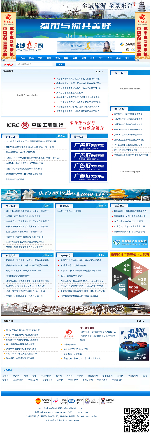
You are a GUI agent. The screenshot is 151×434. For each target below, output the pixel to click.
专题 (40, 58)
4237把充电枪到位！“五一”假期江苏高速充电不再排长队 (31, 141)
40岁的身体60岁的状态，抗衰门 (128, 221)
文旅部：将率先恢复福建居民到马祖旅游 (24, 247)
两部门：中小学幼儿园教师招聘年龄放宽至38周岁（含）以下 (33, 158)
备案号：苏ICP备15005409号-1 (83, 416)
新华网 (59, 376)
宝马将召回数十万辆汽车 (72, 276)
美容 (92, 58)
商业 (31, 58)
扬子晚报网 (107, 376)
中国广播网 (73, 380)
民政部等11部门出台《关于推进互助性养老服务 (27, 260)
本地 (110, 58)
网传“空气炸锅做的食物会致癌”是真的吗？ (25, 168)
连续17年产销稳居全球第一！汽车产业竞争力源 (82, 286)
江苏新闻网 (18, 380)
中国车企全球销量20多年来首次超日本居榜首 (81, 260)
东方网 (60, 380)
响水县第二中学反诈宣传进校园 (20, 358)
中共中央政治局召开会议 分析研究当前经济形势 (78, 97)
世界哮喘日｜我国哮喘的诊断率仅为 (130, 211)
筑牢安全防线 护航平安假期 (125, 150)
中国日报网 (88, 380)
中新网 (80, 376)
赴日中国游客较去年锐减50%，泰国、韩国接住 (27, 211)
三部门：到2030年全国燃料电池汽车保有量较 (81, 270)
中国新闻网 (133, 376)
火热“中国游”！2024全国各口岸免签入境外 (25, 242)
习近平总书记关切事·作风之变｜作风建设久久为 (78, 106)
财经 (49, 58)
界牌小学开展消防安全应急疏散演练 (22, 335)
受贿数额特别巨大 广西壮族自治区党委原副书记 (27, 265)
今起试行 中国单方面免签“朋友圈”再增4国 (25, 237)
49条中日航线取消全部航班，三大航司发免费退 (27, 221)
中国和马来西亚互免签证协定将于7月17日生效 (27, 226)
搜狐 (34, 376)
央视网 (120, 376)
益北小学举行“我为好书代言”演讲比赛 (23, 330)
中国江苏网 (33, 380)
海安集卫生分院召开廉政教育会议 (128, 114)
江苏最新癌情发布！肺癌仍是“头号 (129, 231)
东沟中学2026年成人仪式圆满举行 (21, 353)
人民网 (69, 376)
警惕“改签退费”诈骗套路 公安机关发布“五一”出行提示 (30, 147)
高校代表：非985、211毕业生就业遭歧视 (82, 358)
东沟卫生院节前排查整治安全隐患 (128, 119)
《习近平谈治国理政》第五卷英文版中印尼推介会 (78, 102)
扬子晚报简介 (87, 328)
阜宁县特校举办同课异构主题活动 (21, 344)
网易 (26, 376)
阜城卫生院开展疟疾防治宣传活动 (128, 124)
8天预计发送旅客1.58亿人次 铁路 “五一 (23, 270)
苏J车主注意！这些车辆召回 (73, 265)
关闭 (3, 60)
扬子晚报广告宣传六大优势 (76, 349)
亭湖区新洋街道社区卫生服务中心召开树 (131, 155)
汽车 (101, 58)
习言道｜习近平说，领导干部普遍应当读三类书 (77, 111)
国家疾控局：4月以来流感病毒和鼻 (130, 216)
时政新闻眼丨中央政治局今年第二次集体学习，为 (78, 88)
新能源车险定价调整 (15, 179)
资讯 (57, 58)
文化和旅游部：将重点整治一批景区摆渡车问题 (27, 281)
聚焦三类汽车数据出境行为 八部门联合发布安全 (82, 281)
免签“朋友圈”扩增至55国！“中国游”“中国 (24, 231)
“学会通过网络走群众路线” (18, 276)
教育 (127, 58)
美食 (75, 58)
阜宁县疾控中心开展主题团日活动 (128, 145)
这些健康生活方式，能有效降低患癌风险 (24, 174)
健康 (83, 58)
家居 (118, 58)
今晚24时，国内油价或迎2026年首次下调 (24, 163)
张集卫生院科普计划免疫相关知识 (128, 129)
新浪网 (5, 376)
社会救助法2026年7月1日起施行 (20, 152)
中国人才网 (102, 380)
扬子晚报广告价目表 (73, 354)
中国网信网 (46, 376)
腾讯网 (16, 376)
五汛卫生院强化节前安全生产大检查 (129, 140)
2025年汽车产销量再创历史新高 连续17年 (79, 296)
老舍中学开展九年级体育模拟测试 (21, 349)
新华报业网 (47, 380)
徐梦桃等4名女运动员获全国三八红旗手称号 (26, 286)
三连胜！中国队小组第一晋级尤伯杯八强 (24, 296)
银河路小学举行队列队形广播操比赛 (22, 340)
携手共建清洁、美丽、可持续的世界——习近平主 (78, 83)
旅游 (66, 58)
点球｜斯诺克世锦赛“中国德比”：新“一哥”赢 (25, 291)
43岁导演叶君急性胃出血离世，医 (129, 226)
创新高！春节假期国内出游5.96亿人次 (23, 216)
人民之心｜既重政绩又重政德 (69, 92)
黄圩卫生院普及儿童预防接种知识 (128, 135)
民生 (23, 58)
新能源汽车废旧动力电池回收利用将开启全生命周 (83, 291)
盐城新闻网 (93, 376)
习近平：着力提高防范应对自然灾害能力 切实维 (78, 78)
